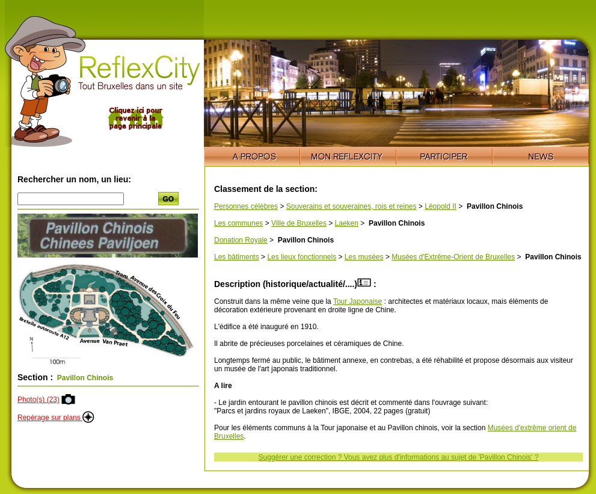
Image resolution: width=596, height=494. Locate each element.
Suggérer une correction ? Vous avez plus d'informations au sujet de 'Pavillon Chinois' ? (399, 457)
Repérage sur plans (55, 417)
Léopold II (440, 206)
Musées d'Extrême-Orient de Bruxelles (453, 257)
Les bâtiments (236, 257)
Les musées (364, 257)
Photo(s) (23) (38, 399)
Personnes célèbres (246, 206)
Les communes (238, 223)
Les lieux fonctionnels (301, 257)
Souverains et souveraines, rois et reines (351, 206)
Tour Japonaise (357, 301)
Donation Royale (241, 240)
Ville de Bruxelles (299, 223)
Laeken (346, 223)
